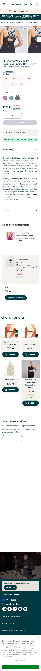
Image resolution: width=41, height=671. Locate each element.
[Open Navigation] (4, 4)
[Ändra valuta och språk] (20, 600)
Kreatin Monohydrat (30, 343)
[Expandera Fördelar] (20, 210)
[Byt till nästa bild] (38, 39)
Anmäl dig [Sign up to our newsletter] (10, 587)
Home (2, 22)
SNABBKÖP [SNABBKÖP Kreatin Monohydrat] (30, 354)
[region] (20, 653)
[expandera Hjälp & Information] (13, 616)
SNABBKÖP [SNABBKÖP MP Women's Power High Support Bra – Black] (30, 403)
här (11, 656)
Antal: (5, 111)
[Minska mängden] (5, 115)
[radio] (6, 78)
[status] (12, 115)
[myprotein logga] (19, 4)
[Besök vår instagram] (4, 609)
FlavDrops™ (10, 380)
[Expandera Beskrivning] (20, 149)
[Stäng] (38, 637)
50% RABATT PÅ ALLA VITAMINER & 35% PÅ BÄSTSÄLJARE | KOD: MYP (20, 17)
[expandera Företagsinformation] (13, 630)
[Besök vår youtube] (20, 609)
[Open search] (8, 4)
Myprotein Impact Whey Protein (10, 343)
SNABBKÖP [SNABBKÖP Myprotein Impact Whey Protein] (10, 354)
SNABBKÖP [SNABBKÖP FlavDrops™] (10, 389)
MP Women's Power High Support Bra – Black (30, 384)
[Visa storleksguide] (9, 71)
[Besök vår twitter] (25, 609)
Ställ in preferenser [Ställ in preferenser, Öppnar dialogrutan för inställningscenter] (20, 661)
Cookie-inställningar (11, 595)
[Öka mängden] (19, 115)
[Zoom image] (24, 28)
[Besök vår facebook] (9, 609)
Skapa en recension (12, 438)
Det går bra (20, 667)
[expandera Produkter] (8, 623)
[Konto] (31, 4)
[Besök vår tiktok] (15, 609)
